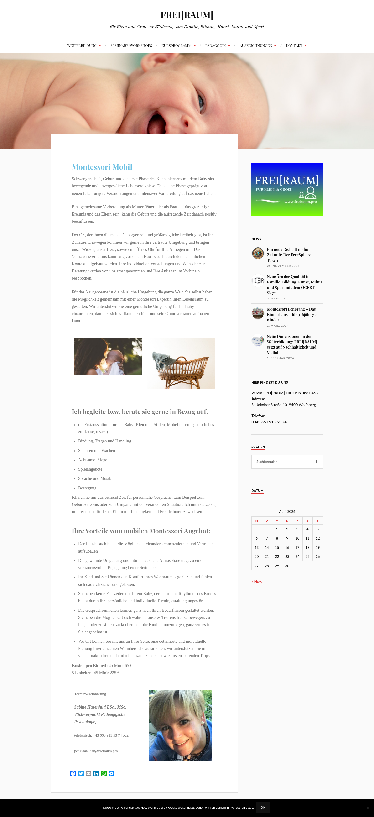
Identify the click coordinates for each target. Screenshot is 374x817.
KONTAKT (294, 45)
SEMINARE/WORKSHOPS (131, 45)
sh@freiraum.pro (105, 751)
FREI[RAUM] (187, 14)
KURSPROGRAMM (176, 45)
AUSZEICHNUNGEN (256, 45)
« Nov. (256, 581)
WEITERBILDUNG (82, 45)
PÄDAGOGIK (215, 45)
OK (263, 808)
